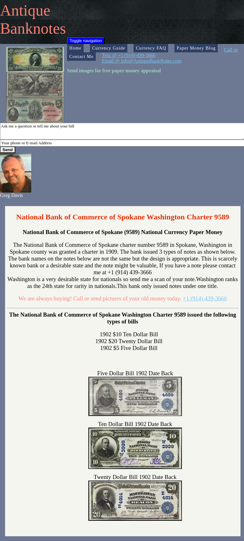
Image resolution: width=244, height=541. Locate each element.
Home (75, 47)
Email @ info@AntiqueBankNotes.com (142, 61)
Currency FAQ (151, 47)
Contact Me (81, 56)
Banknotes (33, 28)
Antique (25, 10)
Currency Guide (108, 47)
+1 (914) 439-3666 (205, 298)
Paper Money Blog (196, 47)
